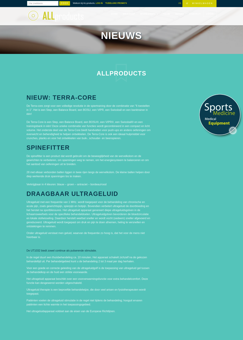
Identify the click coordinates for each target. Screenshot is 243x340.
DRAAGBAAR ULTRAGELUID (72, 192)
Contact (195, 14)
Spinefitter (48, 146)
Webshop (129, 14)
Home (114, 14)
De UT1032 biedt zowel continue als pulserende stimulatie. (61, 249)
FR (180, 3)
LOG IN (99, 3)
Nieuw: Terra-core (61, 95)
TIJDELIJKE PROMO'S (116, 3)
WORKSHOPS (149, 14)
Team (166, 14)
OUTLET (179, 14)
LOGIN (210, 13)
